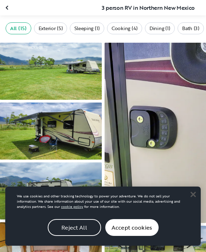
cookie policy (72, 212)
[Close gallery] (7, 7)
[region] (103, 221)
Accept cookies (132, 233)
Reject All (74, 233)
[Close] (193, 200)
